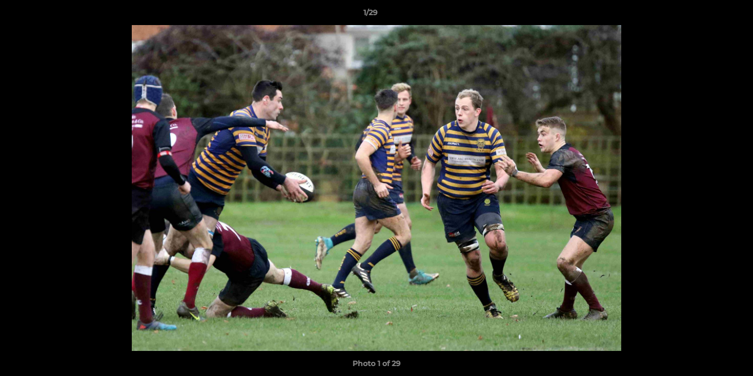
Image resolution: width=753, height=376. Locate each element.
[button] (709, 15)
